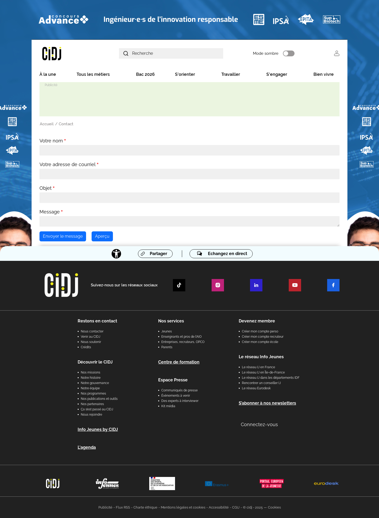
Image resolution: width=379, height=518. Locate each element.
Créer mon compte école (260, 342)
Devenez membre (257, 320)
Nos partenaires (92, 404)
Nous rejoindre (91, 414)
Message (49, 212)
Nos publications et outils (99, 399)
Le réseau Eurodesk (256, 388)
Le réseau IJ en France (258, 367)
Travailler (230, 74)
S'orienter (185, 74)
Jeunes (166, 331)
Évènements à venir (175, 395)
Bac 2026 (145, 74)
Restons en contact (97, 320)
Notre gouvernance (95, 383)
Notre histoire (91, 378)
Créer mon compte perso (260, 331)
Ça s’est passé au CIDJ (97, 409)
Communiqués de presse (179, 390)
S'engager (276, 74)
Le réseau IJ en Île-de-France (263, 372)
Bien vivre (323, 74)
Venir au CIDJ (90, 336)
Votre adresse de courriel (67, 164)
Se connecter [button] (337, 53)
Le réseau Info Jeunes (261, 356)
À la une (47, 74)
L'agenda (87, 447)
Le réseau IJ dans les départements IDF (271, 378)
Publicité (105, 507)
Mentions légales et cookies (183, 507)
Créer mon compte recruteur (262, 336)
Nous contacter (92, 331)
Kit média (168, 406)
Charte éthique (145, 507)
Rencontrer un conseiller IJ (261, 383)
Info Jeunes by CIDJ (98, 429)
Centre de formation (179, 362)
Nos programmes (93, 393)
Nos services (171, 320)
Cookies (274, 507)
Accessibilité (219, 507)
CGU (236, 507)
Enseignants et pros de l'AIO (181, 336)
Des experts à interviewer (179, 401)
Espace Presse (173, 379)
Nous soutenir (91, 342)
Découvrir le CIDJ (95, 362)
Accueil (47, 124)
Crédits (86, 347)
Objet (45, 188)
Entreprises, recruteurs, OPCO (183, 342)
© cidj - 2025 (253, 507)
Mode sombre (265, 53)
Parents (166, 347)
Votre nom (51, 140)
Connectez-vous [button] (259, 424)
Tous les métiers (93, 74)
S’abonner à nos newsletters (267, 403)
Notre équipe (90, 388)
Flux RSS (123, 507)
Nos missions (90, 372)
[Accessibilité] (116, 253)
